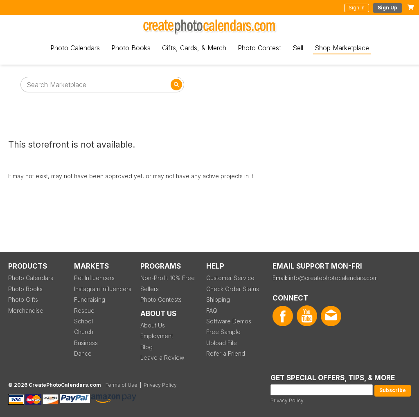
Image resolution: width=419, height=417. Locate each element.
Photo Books (131, 48)
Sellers (149, 288)
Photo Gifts (23, 299)
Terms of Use (121, 385)
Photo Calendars (75, 48)
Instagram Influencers (102, 288)
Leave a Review (162, 357)
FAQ (211, 310)
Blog (146, 346)
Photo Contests (161, 299)
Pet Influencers (94, 277)
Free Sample (223, 331)
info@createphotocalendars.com (333, 277)
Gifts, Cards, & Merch (194, 48)
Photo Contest (259, 48)
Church (83, 331)
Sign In (357, 7)
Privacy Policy (287, 400)
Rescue (84, 310)
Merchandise (25, 310)
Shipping (218, 299)
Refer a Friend (225, 353)
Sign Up (387, 7)
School (83, 321)
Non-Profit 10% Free (167, 277)
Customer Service (230, 277)
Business (86, 342)
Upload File (221, 342)
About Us (152, 325)
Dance (83, 353)
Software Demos (228, 321)
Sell (298, 48)
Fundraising (89, 299)
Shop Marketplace (342, 48)
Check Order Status (232, 288)
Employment (156, 335)
